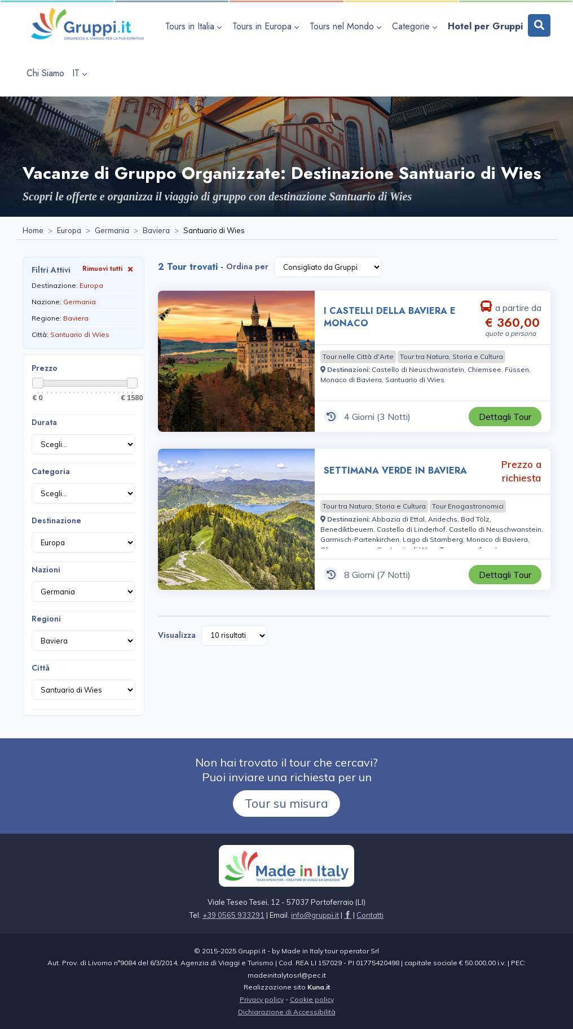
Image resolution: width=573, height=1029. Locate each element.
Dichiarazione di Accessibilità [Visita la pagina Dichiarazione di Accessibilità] (287, 1012)
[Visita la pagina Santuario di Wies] (414, 379)
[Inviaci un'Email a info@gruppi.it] (315, 914)
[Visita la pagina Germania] (112, 231)
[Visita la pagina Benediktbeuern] (346, 529)
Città (41, 667)
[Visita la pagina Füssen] (517, 369)
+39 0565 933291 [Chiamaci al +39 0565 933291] (233, 914)
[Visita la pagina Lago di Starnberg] (433, 539)
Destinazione (56, 520)
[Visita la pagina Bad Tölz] (475, 519)
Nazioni (46, 569)
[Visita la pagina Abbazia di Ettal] (398, 519)
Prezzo (45, 368)
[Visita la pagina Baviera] (156, 231)
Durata (44, 422)
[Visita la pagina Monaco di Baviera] (351, 379)
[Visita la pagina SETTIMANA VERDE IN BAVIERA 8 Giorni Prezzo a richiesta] (236, 519)
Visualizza (177, 635)
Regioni (46, 618)
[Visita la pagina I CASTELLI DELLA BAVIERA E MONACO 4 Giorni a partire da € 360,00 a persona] (236, 361)
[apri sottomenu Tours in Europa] (267, 26)
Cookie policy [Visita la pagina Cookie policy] (312, 999)
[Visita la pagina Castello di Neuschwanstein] (418, 369)
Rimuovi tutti (108, 268)
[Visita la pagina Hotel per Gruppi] (485, 26)
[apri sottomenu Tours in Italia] (194, 26)
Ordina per (247, 266)
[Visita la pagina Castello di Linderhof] (411, 529)
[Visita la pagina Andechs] (442, 519)
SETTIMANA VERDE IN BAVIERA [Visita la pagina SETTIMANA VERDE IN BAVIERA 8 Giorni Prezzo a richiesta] (395, 470)
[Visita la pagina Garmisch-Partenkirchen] (359, 539)
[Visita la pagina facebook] (347, 914)
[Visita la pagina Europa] (69, 231)
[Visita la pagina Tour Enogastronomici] (468, 506)
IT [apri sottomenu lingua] (79, 73)
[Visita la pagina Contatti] (370, 914)
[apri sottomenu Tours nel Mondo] (347, 26)
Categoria (51, 471)
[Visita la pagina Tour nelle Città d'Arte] (358, 357)
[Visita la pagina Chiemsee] (484, 369)
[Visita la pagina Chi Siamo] (45, 73)
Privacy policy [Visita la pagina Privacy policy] (262, 999)
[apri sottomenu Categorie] (416, 26)
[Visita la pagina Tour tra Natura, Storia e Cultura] (451, 357)
